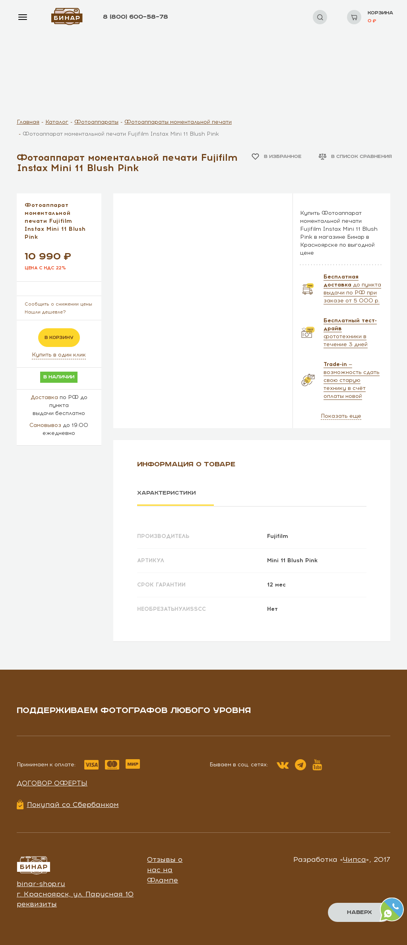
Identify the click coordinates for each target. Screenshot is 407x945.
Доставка (44, 397)
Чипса (354, 859)
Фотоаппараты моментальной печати (178, 122)
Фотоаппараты (96, 122)
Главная (28, 122)
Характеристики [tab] (166, 493)
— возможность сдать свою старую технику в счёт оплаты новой (352, 380)
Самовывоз (45, 425)
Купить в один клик (59, 354)
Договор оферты (52, 783)
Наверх (359, 912)
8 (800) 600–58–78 (135, 17)
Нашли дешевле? (45, 312)
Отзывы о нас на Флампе (164, 869)
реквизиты (37, 903)
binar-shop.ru (41, 883)
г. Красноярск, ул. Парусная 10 (75, 893)
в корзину (59, 337)
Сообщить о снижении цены (58, 304)
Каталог (56, 122)
